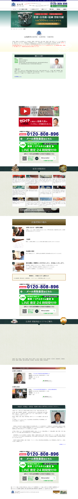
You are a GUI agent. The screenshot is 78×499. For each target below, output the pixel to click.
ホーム (14, 9)
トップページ (14, 487)
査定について (44, 9)
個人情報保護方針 (35, 488)
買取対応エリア (56, 487)
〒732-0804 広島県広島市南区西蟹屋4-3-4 (41, 373)
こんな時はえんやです (34, 9)
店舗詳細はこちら (47, 380)
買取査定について (38, 487)
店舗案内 (64, 9)
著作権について (63, 444)
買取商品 (58, 9)
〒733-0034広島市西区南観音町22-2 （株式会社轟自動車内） (45, 389)
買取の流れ (52, 9)
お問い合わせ (48, 488)
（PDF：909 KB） (39, 123)
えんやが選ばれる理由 (23, 9)
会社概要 (29, 488)
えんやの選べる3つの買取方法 (48, 487)
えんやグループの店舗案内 (16, 488)
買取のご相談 (24, 488)
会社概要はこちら (18, 76)
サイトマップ (54, 488)
